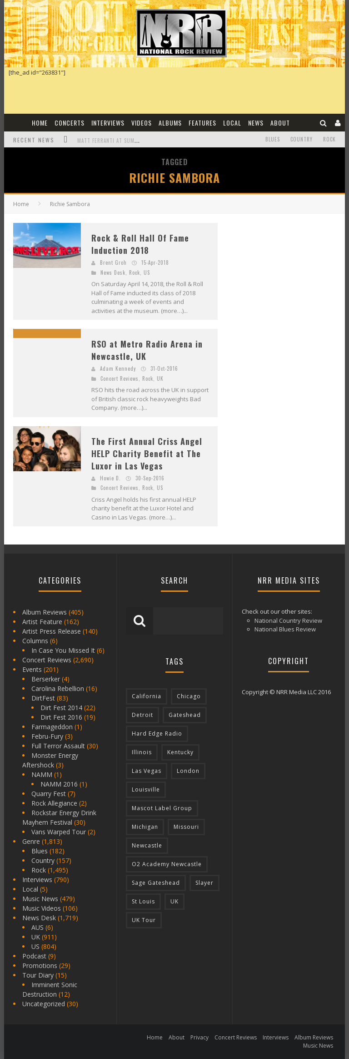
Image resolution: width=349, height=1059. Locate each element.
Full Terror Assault (58, 745)
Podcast (34, 956)
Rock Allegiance (54, 803)
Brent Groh (113, 262)
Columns (35, 640)
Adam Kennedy (118, 368)
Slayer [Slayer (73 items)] (204, 883)
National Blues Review (285, 629)
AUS (37, 927)
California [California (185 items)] (146, 696)
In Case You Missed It (63, 650)
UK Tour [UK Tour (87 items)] (144, 920)
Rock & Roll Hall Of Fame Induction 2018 (140, 244)
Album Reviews (44, 612)
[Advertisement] (288, 280)
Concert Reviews (119, 378)
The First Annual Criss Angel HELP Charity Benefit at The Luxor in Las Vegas (146, 453)
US (147, 272)
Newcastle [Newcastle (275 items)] (147, 845)
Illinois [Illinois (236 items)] (142, 752)
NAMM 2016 (59, 784)
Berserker (45, 679)
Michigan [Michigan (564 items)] (145, 827)
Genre (31, 841)
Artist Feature (42, 621)
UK (160, 378)
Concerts (70, 122)
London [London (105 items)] (188, 771)
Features (202, 122)
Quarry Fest (48, 793)
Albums (170, 122)
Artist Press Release (51, 631)
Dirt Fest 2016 (61, 717)
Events (32, 669)
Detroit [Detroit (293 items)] (142, 715)
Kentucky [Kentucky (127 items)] (180, 752)
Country (301, 139)
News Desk (112, 272)
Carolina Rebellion (57, 688)
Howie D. (110, 478)
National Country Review (288, 620)
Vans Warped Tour (58, 831)
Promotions (39, 965)
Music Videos (41, 908)
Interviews (108, 122)
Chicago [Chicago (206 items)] (189, 696)
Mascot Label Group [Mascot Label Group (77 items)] (162, 808)
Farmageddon (52, 726)
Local (232, 122)
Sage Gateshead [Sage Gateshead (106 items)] (156, 883)
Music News (40, 898)
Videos (141, 122)
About (280, 122)
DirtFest (43, 698)
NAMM (41, 774)
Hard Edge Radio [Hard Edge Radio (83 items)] (157, 733)
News (256, 122)
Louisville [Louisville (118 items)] (146, 789)
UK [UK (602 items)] (174, 901)
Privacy (199, 1037)
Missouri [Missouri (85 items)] (186, 827)
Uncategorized (43, 1003)
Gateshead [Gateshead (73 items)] (185, 715)
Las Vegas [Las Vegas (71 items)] (146, 771)
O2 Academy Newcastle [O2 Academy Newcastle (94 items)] (167, 864)
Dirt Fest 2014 (61, 707)
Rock (329, 139)
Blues (272, 139)
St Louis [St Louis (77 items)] (143, 901)
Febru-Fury (47, 736)
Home (40, 122)
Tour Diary (38, 975)
